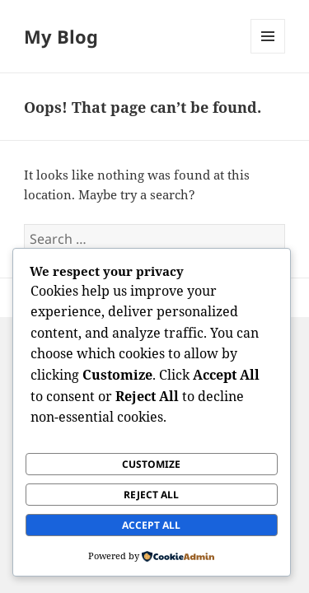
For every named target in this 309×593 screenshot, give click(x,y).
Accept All (151, 525)
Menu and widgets (268, 53)
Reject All (151, 495)
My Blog (61, 36)
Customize (151, 464)
